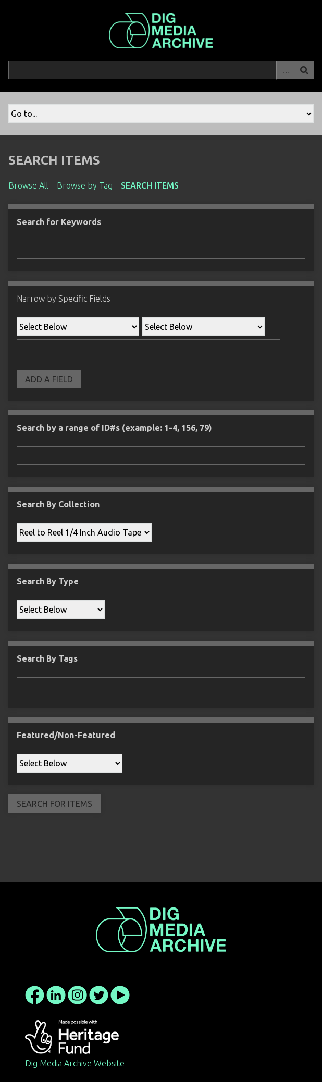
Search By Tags (47, 658)
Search (304, 70)
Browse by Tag (85, 185)
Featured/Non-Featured (66, 735)
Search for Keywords (59, 222)
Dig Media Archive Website (75, 1063)
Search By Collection (58, 504)
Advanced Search (285, 70)
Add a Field (49, 379)
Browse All (28, 185)
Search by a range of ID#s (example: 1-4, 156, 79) (114, 427)
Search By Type (48, 581)
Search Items (150, 185)
